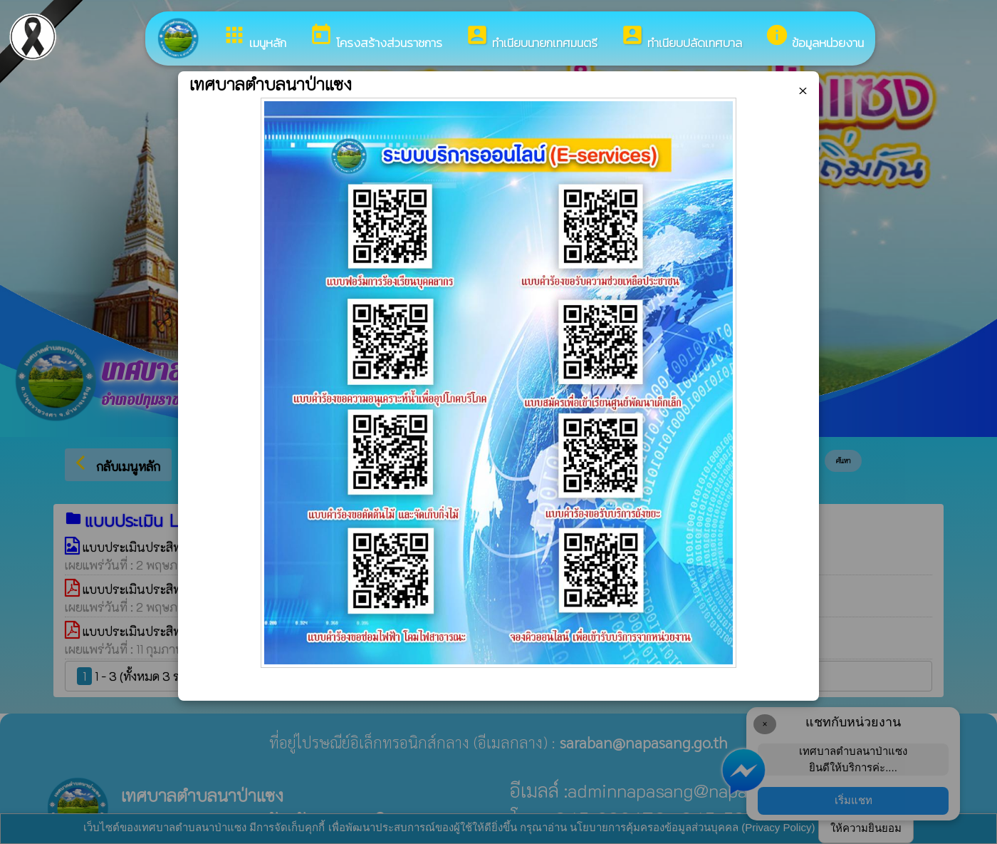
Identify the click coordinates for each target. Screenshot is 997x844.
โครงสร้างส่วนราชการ (375, 37)
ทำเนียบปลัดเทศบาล (681, 37)
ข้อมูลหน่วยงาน (814, 37)
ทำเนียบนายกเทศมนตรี (531, 37)
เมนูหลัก (254, 37)
